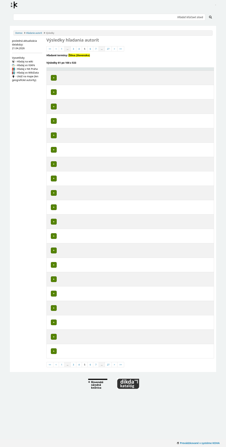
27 (108, 48)
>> (121, 48)
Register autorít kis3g (15, 4)
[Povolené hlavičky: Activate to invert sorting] (107, 72)
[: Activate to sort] (174, 72)
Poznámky (53, 91)
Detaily (174, 80)
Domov (18, 32)
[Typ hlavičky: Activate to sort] (189, 72)
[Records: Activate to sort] (206, 72)
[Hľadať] (210, 17)
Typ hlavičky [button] (185, 72)
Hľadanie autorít (34, 32)
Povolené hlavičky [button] (58, 73)
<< (50, 48)
